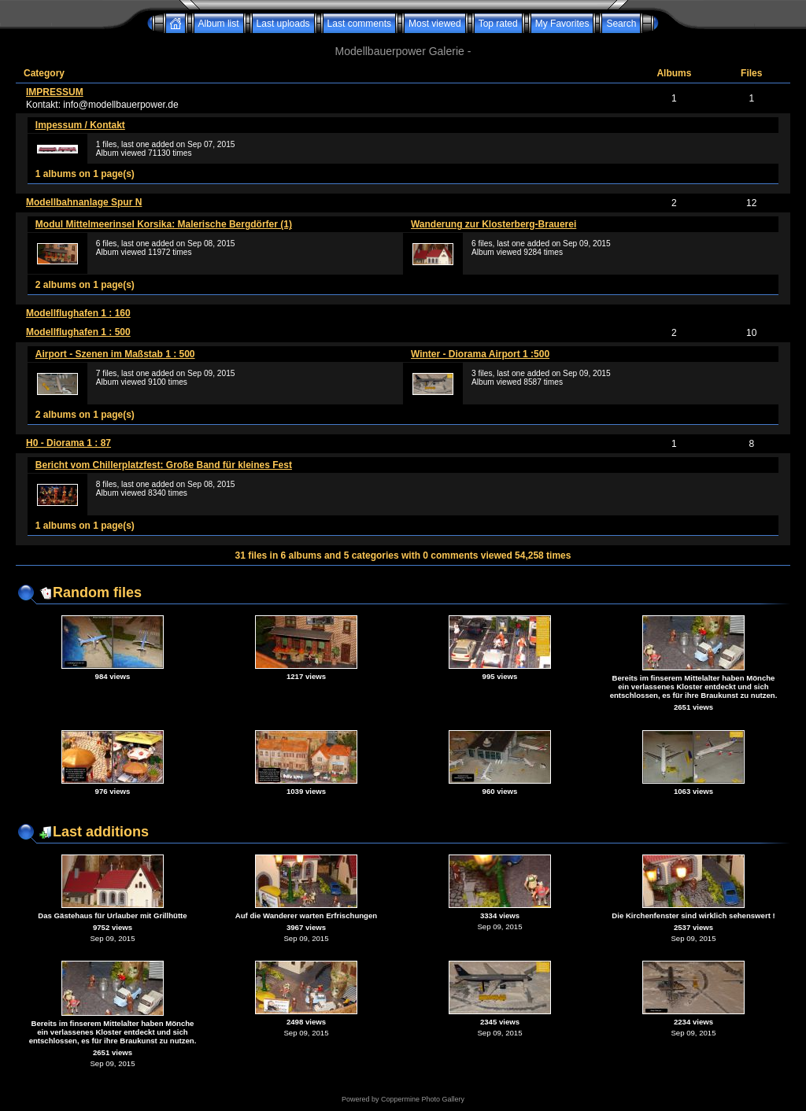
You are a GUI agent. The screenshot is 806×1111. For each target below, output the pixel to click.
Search (621, 23)
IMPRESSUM (54, 92)
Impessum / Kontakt (80, 125)
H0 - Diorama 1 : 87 (68, 442)
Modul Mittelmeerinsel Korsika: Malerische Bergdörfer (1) (163, 224)
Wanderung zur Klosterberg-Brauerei (493, 224)
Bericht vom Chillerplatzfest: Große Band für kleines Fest (163, 465)
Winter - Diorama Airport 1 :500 (480, 354)
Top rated (498, 23)
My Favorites (562, 23)
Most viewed (435, 23)
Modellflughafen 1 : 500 (78, 332)
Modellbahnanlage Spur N (84, 202)
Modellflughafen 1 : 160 (78, 313)
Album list (218, 23)
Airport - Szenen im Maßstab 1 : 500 (115, 354)
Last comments (359, 23)
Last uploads (283, 23)
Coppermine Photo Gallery (422, 1099)
